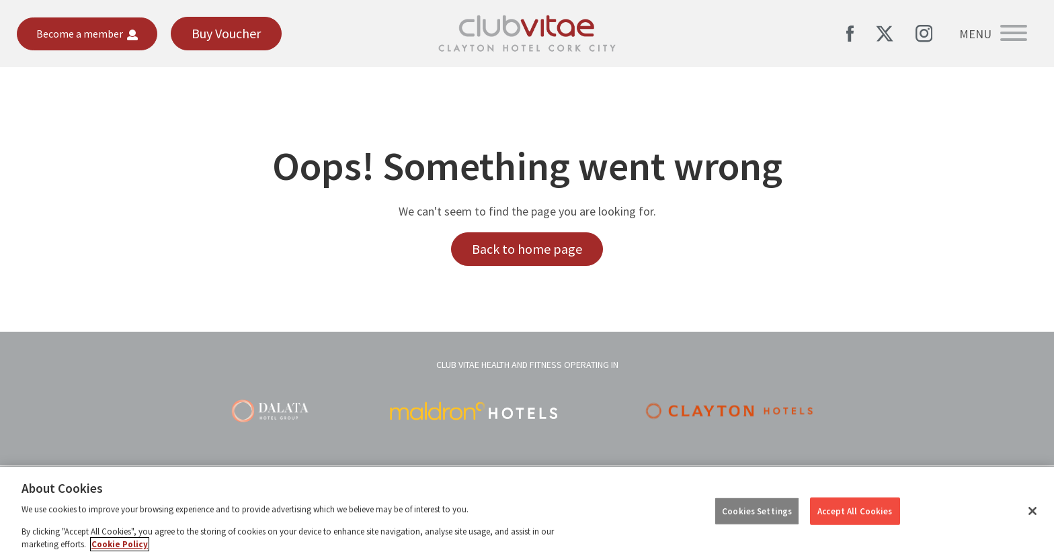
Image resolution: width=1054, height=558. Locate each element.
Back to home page (527, 248)
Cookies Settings (757, 510)
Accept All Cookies (854, 510)
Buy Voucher (226, 33)
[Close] (1032, 511)
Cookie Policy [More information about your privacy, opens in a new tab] (119, 544)
